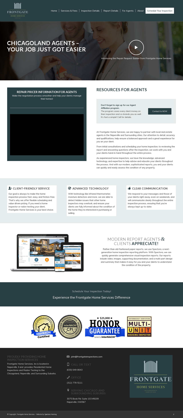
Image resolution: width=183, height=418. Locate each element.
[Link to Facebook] (174, 414)
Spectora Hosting (50, 414)
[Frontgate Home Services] (18, 10)
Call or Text (81, 364)
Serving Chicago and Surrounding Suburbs (88, 392)
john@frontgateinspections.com (86, 356)
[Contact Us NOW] (159, 111)
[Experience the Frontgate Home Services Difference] (91, 294)
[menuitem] (54, 10)
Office (76, 377)
